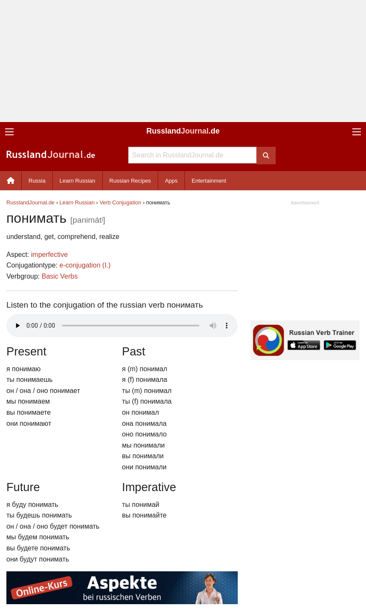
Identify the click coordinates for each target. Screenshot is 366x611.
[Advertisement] (183, 61)
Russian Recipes (130, 180)
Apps (171, 180)
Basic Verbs (60, 276)
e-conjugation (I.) (85, 265)
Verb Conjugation (120, 202)
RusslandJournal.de (30, 202)
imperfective (49, 254)
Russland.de (182, 131)
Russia (37, 180)
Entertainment (209, 180)
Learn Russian (77, 180)
